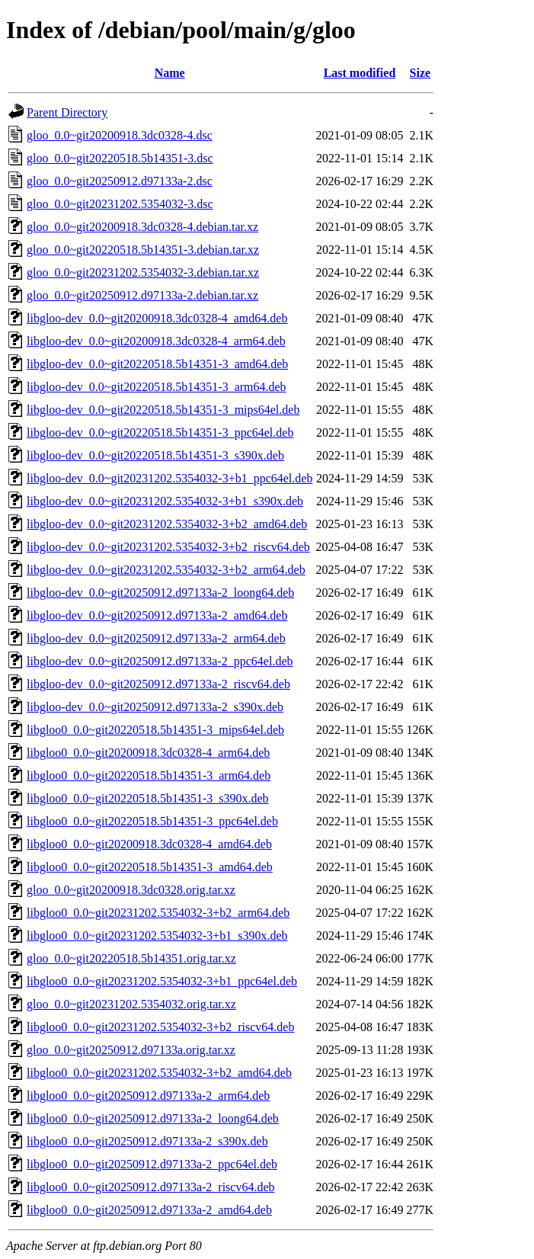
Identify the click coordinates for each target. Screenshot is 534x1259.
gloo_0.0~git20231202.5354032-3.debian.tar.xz (143, 272)
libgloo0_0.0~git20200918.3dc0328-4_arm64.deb (148, 752)
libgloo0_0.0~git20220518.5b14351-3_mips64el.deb (155, 729)
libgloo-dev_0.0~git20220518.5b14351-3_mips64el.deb (163, 409)
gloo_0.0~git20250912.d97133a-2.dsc (120, 181)
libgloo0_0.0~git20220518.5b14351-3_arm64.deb (148, 775)
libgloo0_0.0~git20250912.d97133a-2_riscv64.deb (151, 1187)
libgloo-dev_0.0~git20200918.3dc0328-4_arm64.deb (156, 341)
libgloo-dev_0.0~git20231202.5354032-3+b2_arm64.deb (166, 569)
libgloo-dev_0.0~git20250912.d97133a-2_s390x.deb (155, 706)
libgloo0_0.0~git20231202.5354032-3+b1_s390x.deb (157, 935)
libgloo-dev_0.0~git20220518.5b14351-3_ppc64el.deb (160, 432)
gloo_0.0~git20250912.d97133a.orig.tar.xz (131, 1049)
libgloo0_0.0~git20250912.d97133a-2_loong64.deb (153, 1118)
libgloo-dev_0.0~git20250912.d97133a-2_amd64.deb (157, 615)
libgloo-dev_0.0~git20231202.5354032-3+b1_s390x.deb (165, 501)
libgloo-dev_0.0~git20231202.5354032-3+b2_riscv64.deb (168, 546)
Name (170, 72)
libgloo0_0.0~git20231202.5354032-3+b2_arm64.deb (158, 912)
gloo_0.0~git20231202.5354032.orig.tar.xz (131, 1004)
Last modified (360, 72)
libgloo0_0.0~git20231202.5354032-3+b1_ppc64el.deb (162, 981)
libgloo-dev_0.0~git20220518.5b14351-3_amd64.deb (157, 363)
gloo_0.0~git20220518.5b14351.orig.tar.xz (131, 958)
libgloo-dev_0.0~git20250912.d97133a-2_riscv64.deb (158, 684)
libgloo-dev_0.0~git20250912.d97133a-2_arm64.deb (156, 638)
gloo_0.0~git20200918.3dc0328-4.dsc (120, 135)
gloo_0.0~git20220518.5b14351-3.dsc (120, 158)
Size (420, 72)
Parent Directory (67, 112)
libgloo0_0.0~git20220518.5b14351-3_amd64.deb (150, 866)
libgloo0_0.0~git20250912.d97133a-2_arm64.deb (148, 1095)
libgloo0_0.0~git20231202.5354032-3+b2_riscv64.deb (160, 1026)
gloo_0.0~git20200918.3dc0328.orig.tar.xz (131, 889)
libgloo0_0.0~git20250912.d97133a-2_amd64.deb (149, 1209)
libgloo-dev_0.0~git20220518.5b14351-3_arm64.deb (156, 386)
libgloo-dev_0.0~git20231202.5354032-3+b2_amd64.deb (167, 523)
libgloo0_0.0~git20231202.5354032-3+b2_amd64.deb (159, 1072)
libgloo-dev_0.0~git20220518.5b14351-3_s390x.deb (155, 455)
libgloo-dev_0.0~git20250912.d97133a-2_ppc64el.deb (160, 661)
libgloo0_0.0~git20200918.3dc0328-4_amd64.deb (149, 844)
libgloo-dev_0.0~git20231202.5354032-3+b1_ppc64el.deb (169, 478)
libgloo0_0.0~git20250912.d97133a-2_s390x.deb (147, 1141)
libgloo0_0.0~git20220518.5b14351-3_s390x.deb (148, 798)
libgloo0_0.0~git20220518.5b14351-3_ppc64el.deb (152, 821)
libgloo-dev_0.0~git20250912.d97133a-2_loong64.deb (160, 592)
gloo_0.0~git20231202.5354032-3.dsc (120, 203)
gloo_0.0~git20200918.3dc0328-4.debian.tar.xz (142, 226)
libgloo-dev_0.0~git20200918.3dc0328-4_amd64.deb (157, 318)
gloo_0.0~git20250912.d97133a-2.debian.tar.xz (142, 295)
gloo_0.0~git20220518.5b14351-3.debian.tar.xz (143, 249)
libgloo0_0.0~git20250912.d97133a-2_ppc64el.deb (152, 1164)
